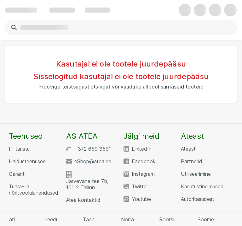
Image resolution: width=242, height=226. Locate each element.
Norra (127, 219)
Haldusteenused (27, 161)
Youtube (141, 199)
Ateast (188, 149)
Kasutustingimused (202, 186)
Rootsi (166, 219)
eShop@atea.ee (92, 161)
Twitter (140, 186)
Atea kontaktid (83, 200)
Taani (89, 219)
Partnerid (191, 161)
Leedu (51, 219)
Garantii (17, 174)
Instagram (143, 174)
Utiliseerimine (196, 174)
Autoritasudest (197, 199)
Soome (206, 219)
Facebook (144, 161)
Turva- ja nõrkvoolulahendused (33, 189)
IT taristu (19, 149)
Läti (10, 219)
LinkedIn (142, 149)
